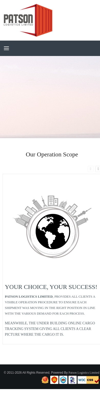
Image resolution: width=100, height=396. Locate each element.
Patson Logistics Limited (83, 372)
